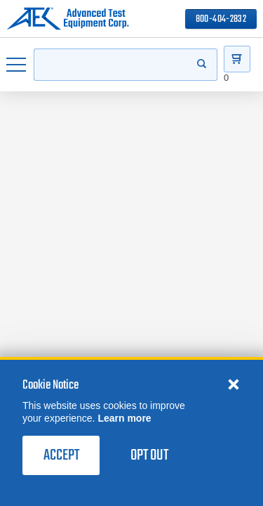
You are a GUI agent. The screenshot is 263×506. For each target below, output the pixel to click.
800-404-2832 (221, 19)
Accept (61, 455)
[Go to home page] (67, 19)
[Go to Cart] (237, 59)
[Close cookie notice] (234, 384)
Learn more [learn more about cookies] (124, 418)
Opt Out (149, 455)
